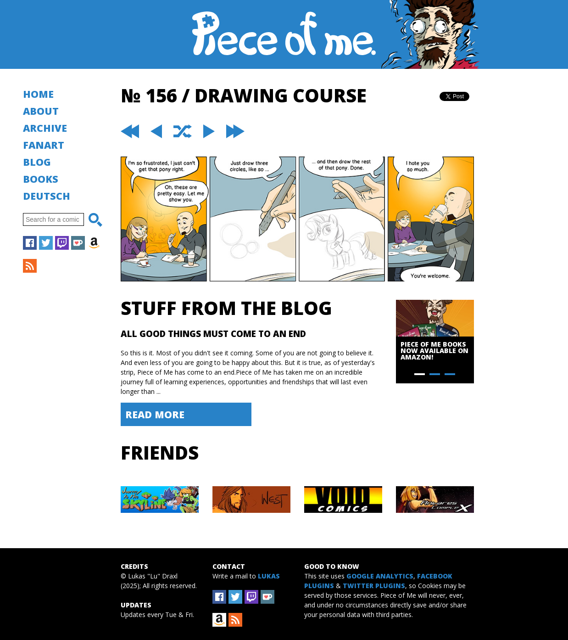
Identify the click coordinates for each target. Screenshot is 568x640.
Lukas (269, 576)
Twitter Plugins (374, 585)
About (41, 111)
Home (38, 94)
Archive (45, 128)
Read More (154, 414)
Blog (37, 161)
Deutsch (46, 195)
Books (40, 178)
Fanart (43, 145)
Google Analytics (379, 576)
